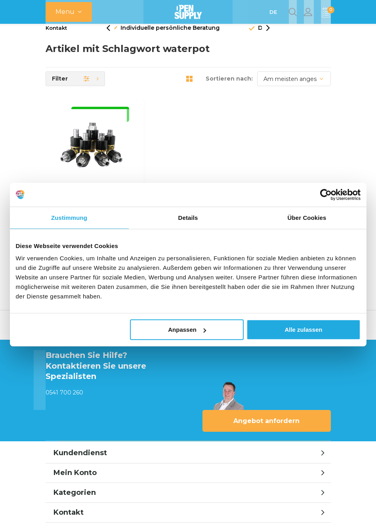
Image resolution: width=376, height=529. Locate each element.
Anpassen (187, 329)
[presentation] (112, 37)
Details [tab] (188, 217)
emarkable (189, 513)
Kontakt (56, 37)
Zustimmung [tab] (69, 217)
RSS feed (289, 461)
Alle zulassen (303, 329)
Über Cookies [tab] (307, 217)
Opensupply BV (230, 513)
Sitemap (319, 461)
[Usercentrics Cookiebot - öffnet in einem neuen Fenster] (326, 194)
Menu (64, 11)
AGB (264, 461)
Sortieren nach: (229, 88)
